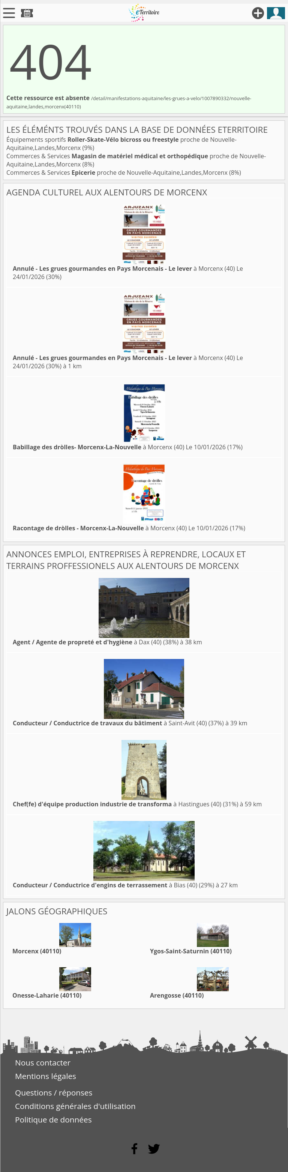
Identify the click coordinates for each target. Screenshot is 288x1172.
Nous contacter (42, 1062)
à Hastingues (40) (117, 804)
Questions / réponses (53, 1092)
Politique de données (53, 1119)
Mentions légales (45, 1076)
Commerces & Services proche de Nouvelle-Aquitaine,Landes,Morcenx (117, 172)
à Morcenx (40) (124, 268)
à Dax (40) (87, 642)
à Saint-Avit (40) (110, 723)
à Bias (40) (105, 885)
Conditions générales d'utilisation (75, 1106)
